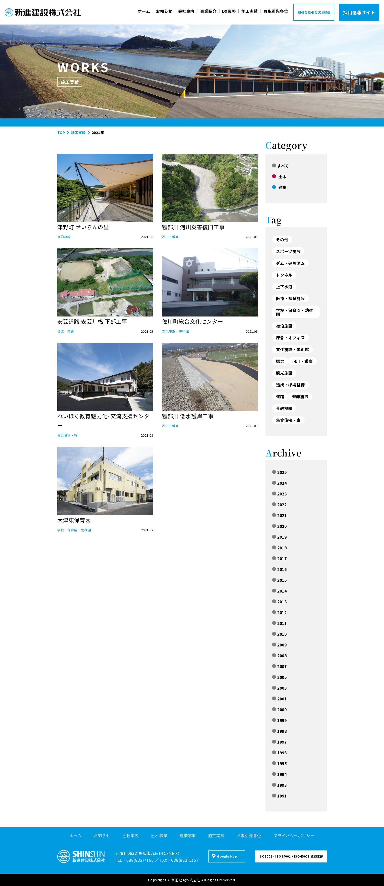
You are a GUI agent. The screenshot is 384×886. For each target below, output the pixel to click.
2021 (279, 515)
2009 (279, 645)
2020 (279, 526)
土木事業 (159, 835)
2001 (279, 699)
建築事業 (188, 835)
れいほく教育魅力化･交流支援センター (103, 420)
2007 (279, 666)
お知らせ (164, 11)
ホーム (144, 11)
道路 (70, 331)
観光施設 (284, 373)
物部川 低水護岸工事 (188, 416)
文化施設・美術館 (175, 331)
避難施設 (300, 396)
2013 (279, 602)
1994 (279, 774)
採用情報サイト (359, 12)
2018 (279, 548)
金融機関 (284, 408)
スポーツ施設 (288, 251)
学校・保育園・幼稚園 (74, 530)
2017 (279, 558)
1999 (279, 720)
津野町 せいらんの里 (83, 227)
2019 (279, 537)
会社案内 (186, 11)
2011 (279, 623)
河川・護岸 (170, 236)
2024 (279, 483)
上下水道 (284, 287)
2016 (279, 569)
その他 (282, 239)
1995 (279, 763)
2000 (279, 709)
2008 (279, 655)
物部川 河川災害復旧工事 (193, 227)
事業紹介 (208, 11)
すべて (280, 166)
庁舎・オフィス (290, 338)
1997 (279, 742)
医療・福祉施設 (290, 298)
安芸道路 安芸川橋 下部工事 (92, 321)
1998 (279, 731)
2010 (279, 634)
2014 (279, 591)
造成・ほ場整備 (290, 385)
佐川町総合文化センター (192, 321)
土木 (279, 176)
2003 (279, 688)
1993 (279, 785)
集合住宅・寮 (67, 435)
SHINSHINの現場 (314, 12)
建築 (279, 187)
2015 (279, 580)
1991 (279, 796)
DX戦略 (229, 11)
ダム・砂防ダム (290, 263)
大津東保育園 (74, 520)
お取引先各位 (276, 11)
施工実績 (249, 11)
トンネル (284, 275)
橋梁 (60, 331)
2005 (279, 677)
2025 (279, 472)
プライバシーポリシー (293, 835)
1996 (279, 753)
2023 (279, 494)
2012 (279, 612)
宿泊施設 (64, 236)
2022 (279, 504)
